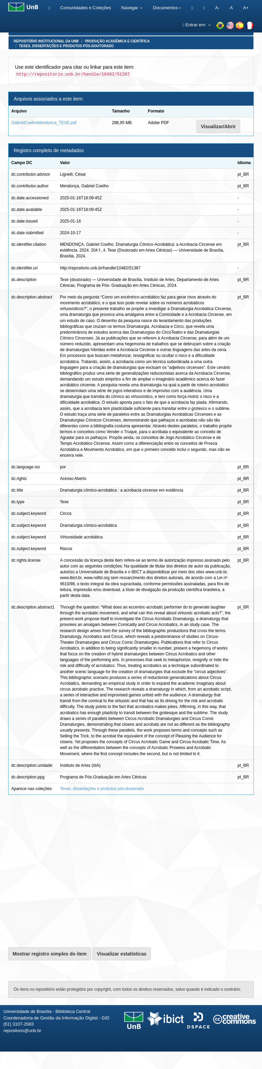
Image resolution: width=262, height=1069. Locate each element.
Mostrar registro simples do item (50, 954)
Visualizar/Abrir (218, 126)
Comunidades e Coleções (85, 7)
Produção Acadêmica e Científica (117, 41)
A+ (245, 7)
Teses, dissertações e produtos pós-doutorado (66, 46)
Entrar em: (197, 24)
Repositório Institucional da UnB (46, 41)
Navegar (132, 7)
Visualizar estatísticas (121, 954)
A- (217, 7)
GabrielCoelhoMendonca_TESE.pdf (43, 122)
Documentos (167, 7)
